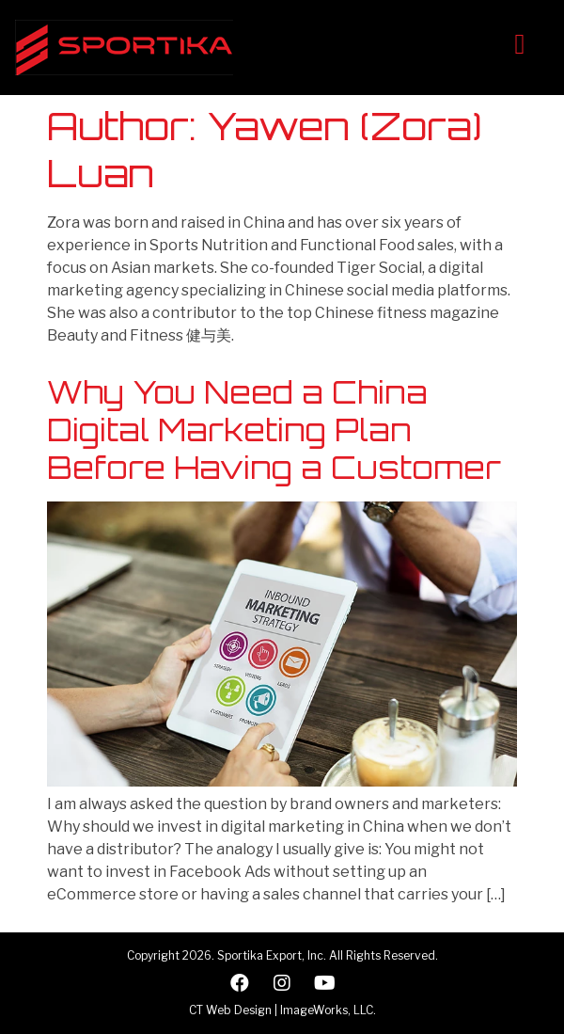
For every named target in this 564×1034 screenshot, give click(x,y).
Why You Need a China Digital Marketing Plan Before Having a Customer (274, 430)
